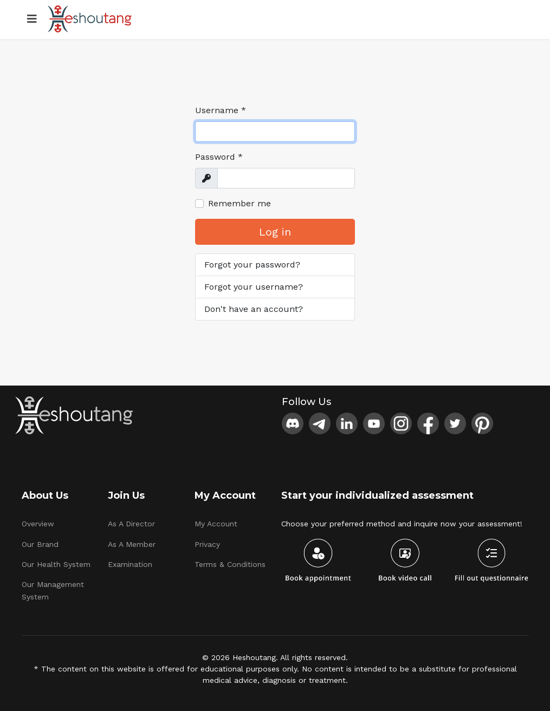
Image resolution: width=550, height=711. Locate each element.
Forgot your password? (252, 264)
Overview (38, 523)
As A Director (131, 523)
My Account (216, 523)
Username (220, 110)
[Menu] (32, 19)
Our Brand (40, 544)
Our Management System (53, 590)
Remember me (239, 203)
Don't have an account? (253, 309)
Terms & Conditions (230, 564)
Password (219, 157)
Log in (275, 231)
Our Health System (56, 564)
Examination (130, 564)
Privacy (207, 544)
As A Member (132, 544)
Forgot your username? (253, 287)
